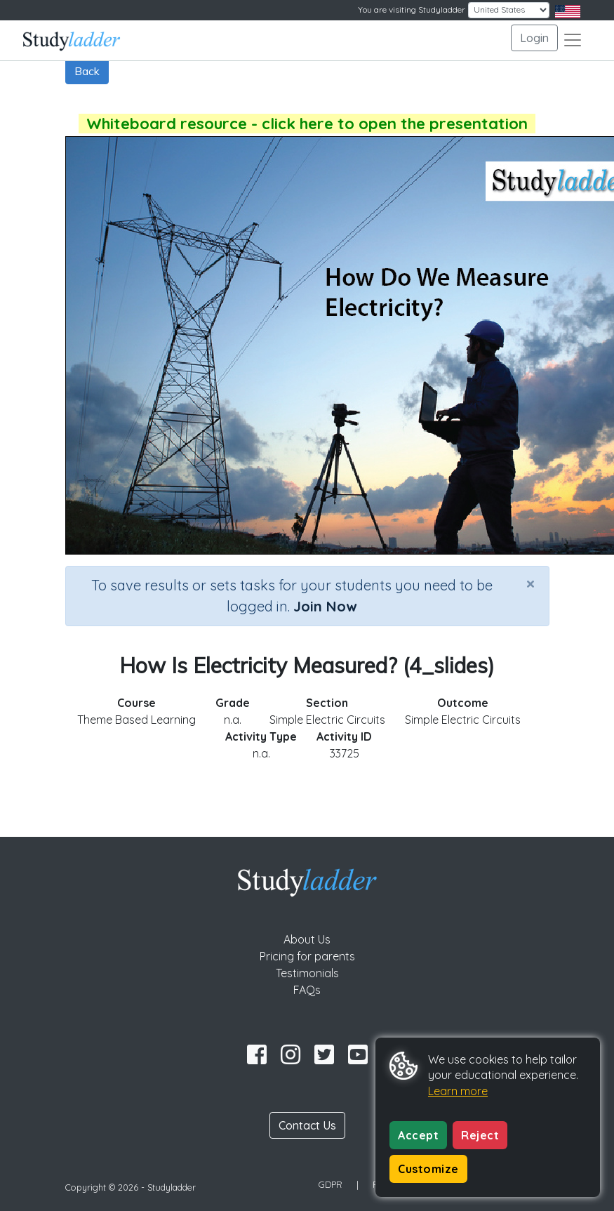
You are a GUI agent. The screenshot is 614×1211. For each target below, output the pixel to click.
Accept (418, 1135)
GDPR (330, 1184)
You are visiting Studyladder (411, 9)
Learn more (458, 1091)
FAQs (307, 990)
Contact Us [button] (307, 1125)
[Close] (530, 583)
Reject (480, 1135)
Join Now (324, 606)
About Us (307, 939)
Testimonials (307, 973)
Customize (428, 1169)
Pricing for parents (307, 956)
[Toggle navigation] (573, 40)
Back (87, 71)
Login (534, 38)
